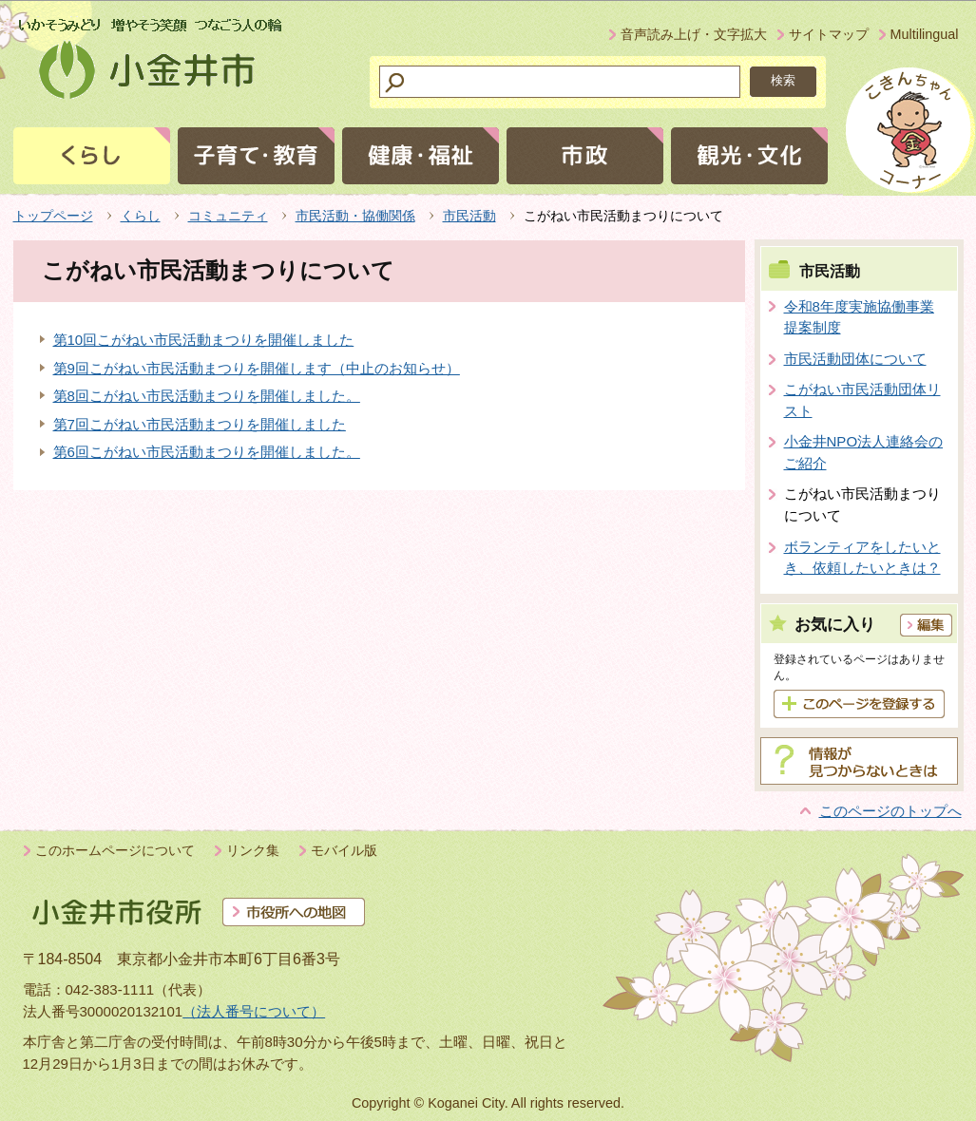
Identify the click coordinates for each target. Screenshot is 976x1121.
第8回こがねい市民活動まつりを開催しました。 (206, 396)
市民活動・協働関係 (355, 215)
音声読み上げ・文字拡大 (694, 34)
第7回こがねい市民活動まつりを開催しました (199, 424)
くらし (141, 215)
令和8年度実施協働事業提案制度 (859, 317)
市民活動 (469, 215)
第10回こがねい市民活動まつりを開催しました (203, 340)
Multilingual (924, 34)
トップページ (53, 215)
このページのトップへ (890, 811)
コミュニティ (228, 215)
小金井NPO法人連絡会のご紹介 (864, 452)
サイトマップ (829, 34)
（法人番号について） (253, 1011)
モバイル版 (344, 850)
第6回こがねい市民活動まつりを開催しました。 (206, 452)
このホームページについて (115, 850)
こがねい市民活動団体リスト (862, 400)
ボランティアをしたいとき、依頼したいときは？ (862, 558)
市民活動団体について (855, 359)
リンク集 (252, 850)
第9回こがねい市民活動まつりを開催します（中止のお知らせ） (256, 368)
